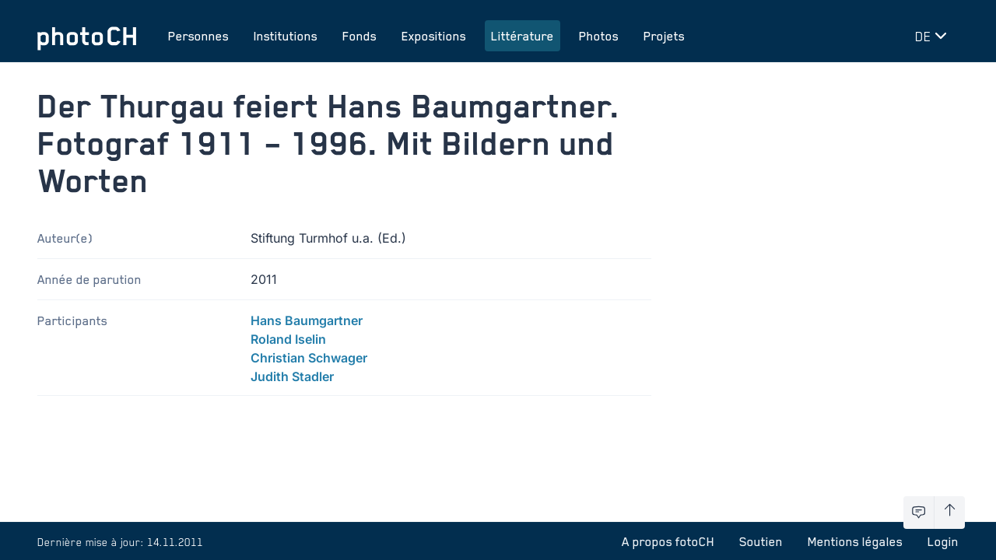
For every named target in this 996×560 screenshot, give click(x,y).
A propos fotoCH (668, 541)
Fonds (359, 36)
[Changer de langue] (934, 35)
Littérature (522, 36)
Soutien (761, 541)
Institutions (285, 36)
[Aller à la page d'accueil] (87, 35)
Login (943, 541)
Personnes (198, 36)
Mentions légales (855, 541)
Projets (664, 36)
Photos (599, 36)
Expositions (434, 36)
